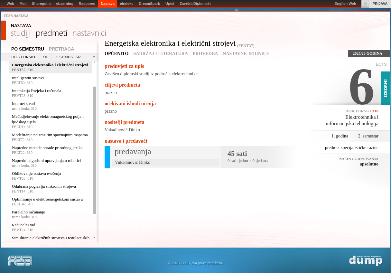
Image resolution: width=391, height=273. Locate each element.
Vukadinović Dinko (122, 129)
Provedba (205, 53)
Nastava (21, 26)
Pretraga (61, 49)
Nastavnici (89, 34)
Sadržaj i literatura (160, 53)
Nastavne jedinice (246, 53)
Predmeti (51, 34)
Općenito (116, 53)
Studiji (20, 34)
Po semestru (27, 49)
